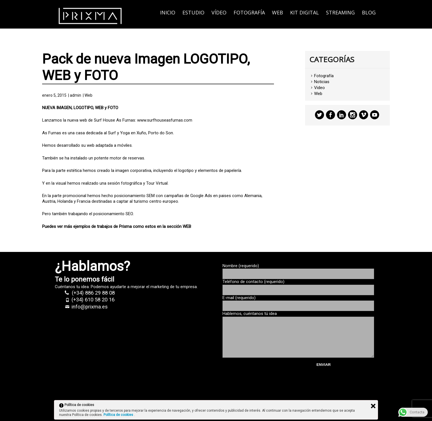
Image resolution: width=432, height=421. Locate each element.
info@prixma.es (90, 307)
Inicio (167, 12)
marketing (159, 286)
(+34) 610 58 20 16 (93, 300)
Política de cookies (118, 415)
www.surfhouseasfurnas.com (164, 120)
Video (319, 87)
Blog (369, 12)
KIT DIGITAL (304, 12)
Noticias (321, 81)
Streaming (340, 12)
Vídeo (218, 12)
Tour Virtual (157, 183)
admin (75, 95)
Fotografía (249, 12)
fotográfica (131, 183)
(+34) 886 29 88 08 (93, 293)
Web (277, 12)
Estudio (193, 12)
